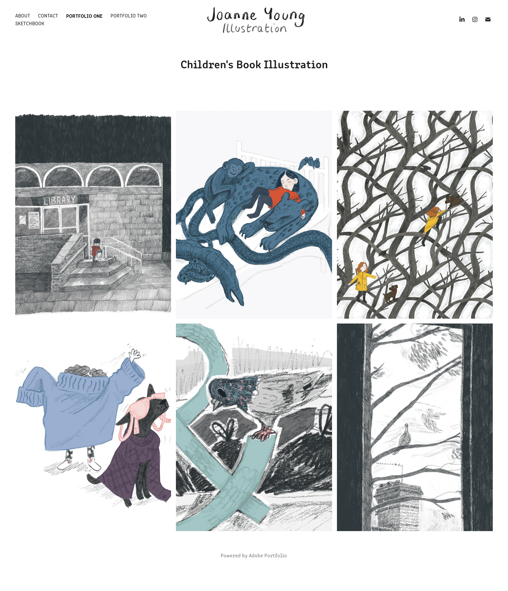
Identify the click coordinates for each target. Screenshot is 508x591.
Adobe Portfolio (268, 555)
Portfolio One (84, 15)
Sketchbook (29, 23)
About (22, 15)
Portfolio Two (128, 15)
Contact (48, 15)
